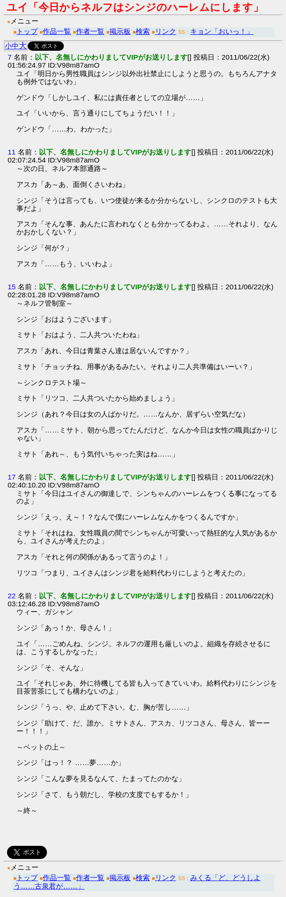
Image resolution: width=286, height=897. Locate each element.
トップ (27, 31)
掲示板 (120, 31)
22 (11, 596)
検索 (143, 31)
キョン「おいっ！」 (222, 31)
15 (11, 287)
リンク (165, 31)
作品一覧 (57, 31)
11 (11, 152)
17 (11, 477)
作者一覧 (90, 31)
